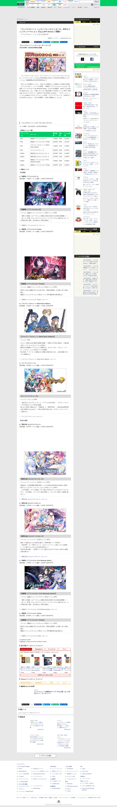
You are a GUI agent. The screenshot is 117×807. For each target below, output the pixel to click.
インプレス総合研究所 (24, 773)
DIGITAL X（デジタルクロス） (40, 779)
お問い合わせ (34, 797)
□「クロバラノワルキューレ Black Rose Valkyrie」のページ (37, 359)
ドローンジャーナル (23, 779)
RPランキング (80, 67)
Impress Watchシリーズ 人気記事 (87, 229)
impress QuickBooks (86, 773)
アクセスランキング (83, 19)
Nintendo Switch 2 (26, 649)
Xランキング (81, 65)
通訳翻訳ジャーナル (71, 773)
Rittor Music (53, 766)
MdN (66, 781)
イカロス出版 (68, 766)
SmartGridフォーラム (38, 768)
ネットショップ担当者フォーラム (41, 771)
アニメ (64, 649)
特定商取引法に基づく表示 (94, 797)
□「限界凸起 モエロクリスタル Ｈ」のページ (33, 556)
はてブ (47, 42)
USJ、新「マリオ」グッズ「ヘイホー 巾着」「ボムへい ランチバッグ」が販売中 (90, 220)
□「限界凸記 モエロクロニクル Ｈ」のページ (33, 499)
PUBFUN (82, 776)
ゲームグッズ (51, 649)
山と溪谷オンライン (56, 781)
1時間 (77, 22)
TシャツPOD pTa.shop (87, 783)
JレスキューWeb (71, 776)
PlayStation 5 (39, 649)
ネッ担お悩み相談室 (23, 781)
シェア (39, 42)
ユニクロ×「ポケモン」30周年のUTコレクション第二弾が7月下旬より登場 (90, 180)
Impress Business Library (39, 773)
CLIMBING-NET (55, 783)
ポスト (26, 42)
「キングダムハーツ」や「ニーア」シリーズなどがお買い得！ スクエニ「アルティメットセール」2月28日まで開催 (63, 742)
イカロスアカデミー (71, 779)
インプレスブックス (37, 785)
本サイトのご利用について (23, 797)
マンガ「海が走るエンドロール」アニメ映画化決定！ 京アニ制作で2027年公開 (91, 145)
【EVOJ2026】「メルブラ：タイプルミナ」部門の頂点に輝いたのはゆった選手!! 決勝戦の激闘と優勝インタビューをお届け (91, 288)
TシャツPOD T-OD (57, 773)
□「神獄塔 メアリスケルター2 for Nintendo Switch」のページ (38, 609)
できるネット (22, 788)
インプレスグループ (81, 797)
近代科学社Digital (56, 788)
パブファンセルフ (86, 778)
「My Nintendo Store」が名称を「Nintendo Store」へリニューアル (90, 106)
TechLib (69, 791)
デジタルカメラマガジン (24, 786)
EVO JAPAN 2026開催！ (84, 256)
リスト (31, 42)
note (56, 42)
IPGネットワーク (84, 781)
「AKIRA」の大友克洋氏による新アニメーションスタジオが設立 (91, 114)
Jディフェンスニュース (72, 771)
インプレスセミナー (37, 776)
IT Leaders (21, 776)
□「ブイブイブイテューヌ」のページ (30, 416)
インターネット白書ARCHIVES (26, 791)
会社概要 (73, 797)
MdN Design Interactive (72, 786)
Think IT (20, 768)
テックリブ (68, 788)
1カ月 (97, 22)
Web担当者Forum (23, 771)
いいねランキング (94, 67)
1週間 (90, 22)
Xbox (51, 682)
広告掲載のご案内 (43, 797)
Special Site (81, 46)
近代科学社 (52, 786)
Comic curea (85, 771)
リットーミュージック (57, 768)
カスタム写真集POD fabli (88, 785)
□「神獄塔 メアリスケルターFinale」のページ (33, 299)
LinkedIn (65, 42)
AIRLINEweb (70, 768)
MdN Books (69, 783)
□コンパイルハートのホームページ (29, 712)
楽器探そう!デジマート (57, 771)
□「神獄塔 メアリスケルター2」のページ (32, 225)
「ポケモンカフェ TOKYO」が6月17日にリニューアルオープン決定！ (90, 208)
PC (55, 7)
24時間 (84, 22)
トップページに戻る (45, 755)
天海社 (83, 768)
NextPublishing (36, 788)
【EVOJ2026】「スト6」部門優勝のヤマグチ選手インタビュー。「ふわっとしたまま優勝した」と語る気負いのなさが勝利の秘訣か (91, 269)
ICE (81, 766)
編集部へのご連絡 (53, 797)
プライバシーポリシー (64, 797)
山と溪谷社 (52, 779)
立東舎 (53, 776)
